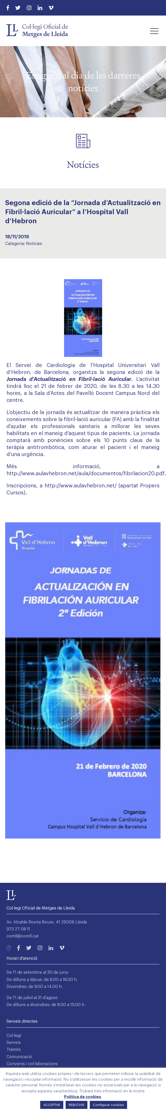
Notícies (34, 244)
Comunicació (19, 1057)
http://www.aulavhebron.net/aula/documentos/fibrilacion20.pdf (85, 473)
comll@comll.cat (22, 936)
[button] (154, 31)
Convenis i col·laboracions (32, 1064)
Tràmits (13, 1050)
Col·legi (13, 1036)
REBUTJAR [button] (76, 1105)
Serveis (13, 1043)
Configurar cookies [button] (108, 1105)
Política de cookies (82, 1097)
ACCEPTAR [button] (51, 1105)
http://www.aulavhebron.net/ (81, 485)
